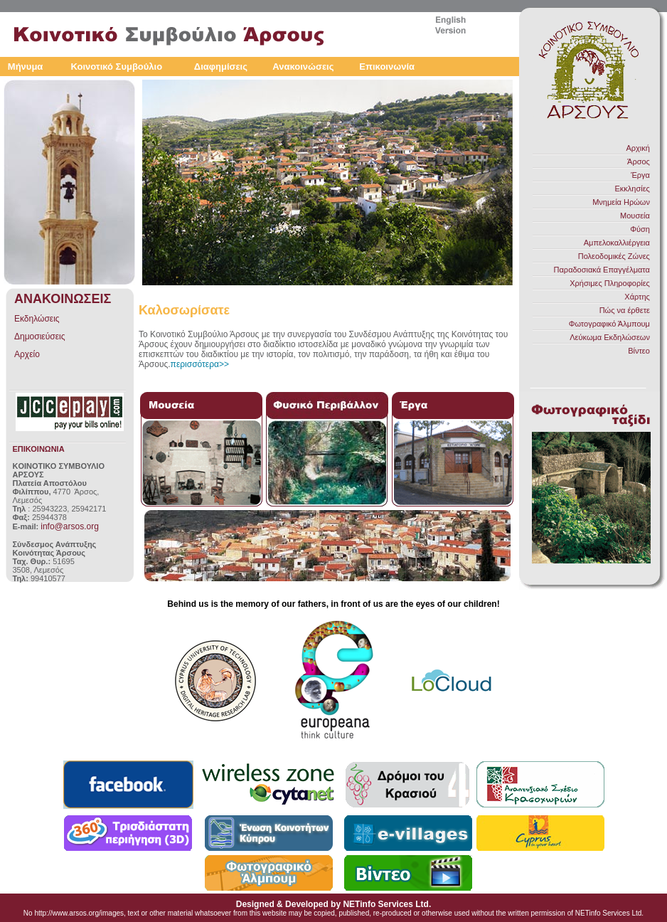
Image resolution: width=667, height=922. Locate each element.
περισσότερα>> (200, 364)
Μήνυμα (25, 66)
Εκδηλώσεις (37, 319)
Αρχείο (27, 354)
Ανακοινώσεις (303, 66)
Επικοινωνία (387, 66)
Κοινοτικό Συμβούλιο (116, 66)
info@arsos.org (70, 526)
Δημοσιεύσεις (39, 336)
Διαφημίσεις (220, 66)
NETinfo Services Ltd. (387, 904)
